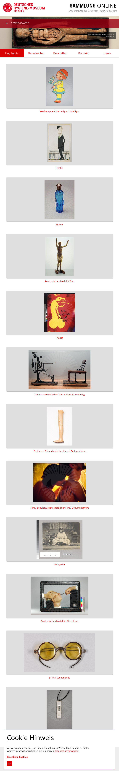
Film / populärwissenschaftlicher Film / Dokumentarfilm (59, 485)
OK (9, 763)
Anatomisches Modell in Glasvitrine (59, 598)
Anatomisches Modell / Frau (59, 258)
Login (107, 53)
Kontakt (83, 53)
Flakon (59, 201)
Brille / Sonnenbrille (59, 655)
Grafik (59, 145)
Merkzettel (59, 53)
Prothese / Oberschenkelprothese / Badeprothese (59, 428)
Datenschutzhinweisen (67, 750)
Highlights (12, 53)
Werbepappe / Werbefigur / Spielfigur (59, 88)
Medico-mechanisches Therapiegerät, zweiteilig (59, 371)
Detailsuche (35, 53)
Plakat (59, 315)
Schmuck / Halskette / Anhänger (59, 711)
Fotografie (59, 541)
